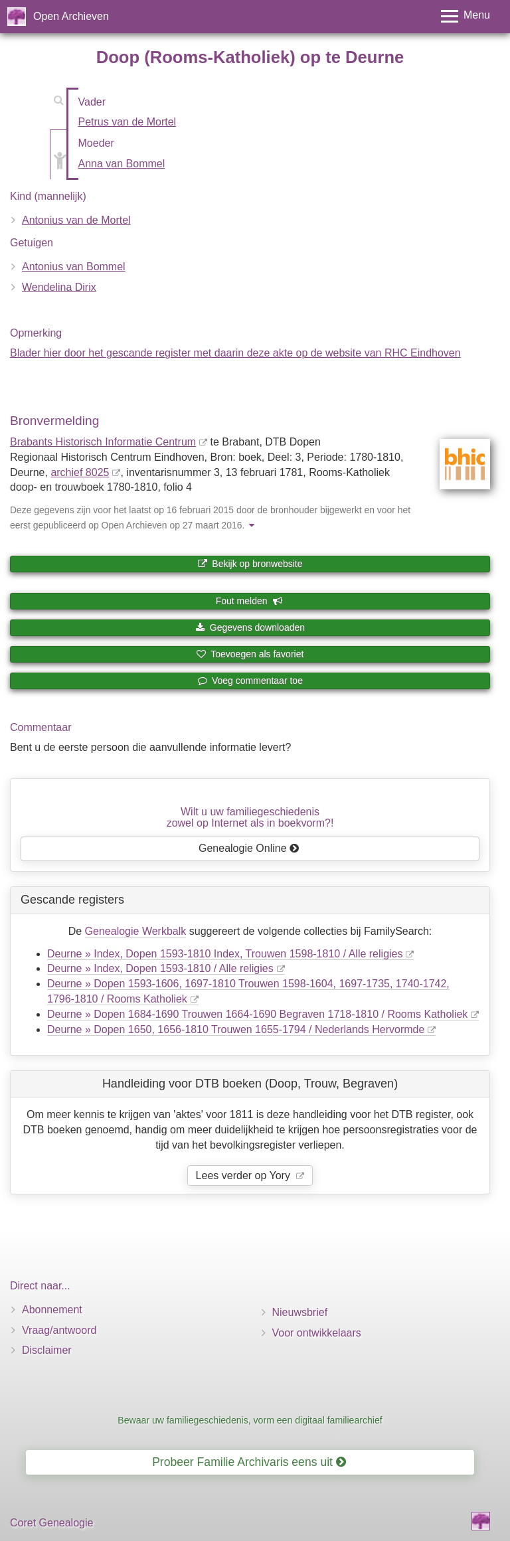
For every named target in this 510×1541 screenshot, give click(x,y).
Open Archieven (71, 16)
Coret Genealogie (51, 1522)
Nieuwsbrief (300, 1312)
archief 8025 (79, 472)
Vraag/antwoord (59, 1330)
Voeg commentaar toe (250, 680)
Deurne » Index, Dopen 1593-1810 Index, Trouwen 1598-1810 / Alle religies (224, 953)
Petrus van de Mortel (127, 121)
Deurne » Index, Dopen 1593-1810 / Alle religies (160, 968)
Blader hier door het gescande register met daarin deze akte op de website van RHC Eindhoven (235, 353)
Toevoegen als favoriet (250, 654)
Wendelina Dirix (59, 287)
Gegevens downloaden (250, 627)
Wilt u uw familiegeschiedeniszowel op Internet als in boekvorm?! (250, 817)
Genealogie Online (249, 848)
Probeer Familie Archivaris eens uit (249, 1462)
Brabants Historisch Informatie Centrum (103, 441)
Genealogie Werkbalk (136, 931)
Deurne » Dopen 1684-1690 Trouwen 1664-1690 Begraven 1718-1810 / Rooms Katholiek (257, 1014)
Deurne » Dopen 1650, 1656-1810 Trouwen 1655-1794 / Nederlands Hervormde (235, 1029)
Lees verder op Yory (245, 1175)
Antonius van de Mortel (76, 220)
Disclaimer (47, 1350)
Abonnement (52, 1309)
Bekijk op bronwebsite (249, 563)
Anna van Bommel (121, 163)
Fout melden (249, 601)
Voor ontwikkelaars (316, 1332)
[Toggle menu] (465, 16)
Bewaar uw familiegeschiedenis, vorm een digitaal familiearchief (250, 1420)
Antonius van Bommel (74, 266)
